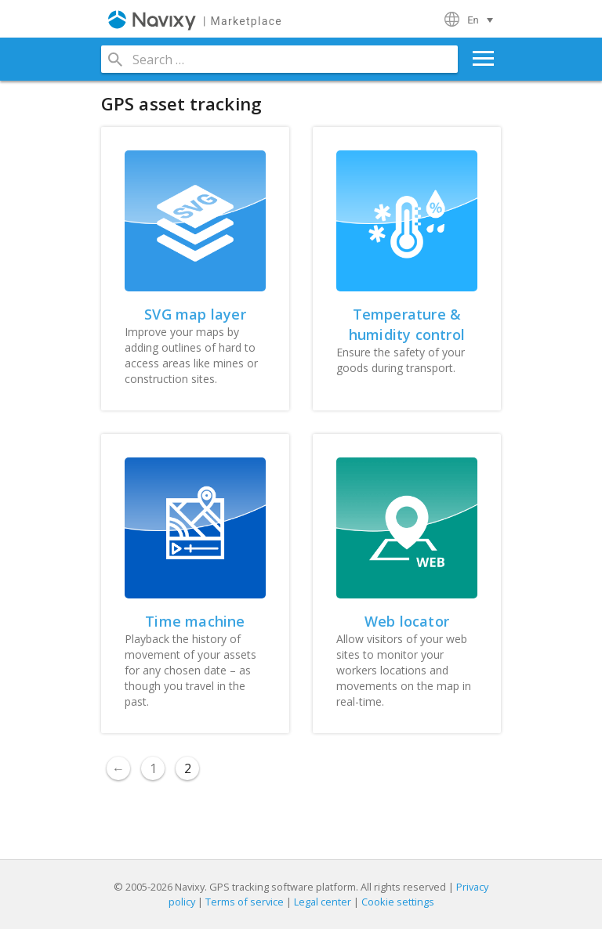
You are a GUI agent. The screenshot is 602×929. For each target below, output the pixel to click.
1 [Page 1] (153, 768)
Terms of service (244, 902)
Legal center (322, 902)
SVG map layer (195, 314)
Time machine (195, 621)
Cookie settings (397, 902)
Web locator (406, 621)
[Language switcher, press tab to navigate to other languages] (482, 19)
